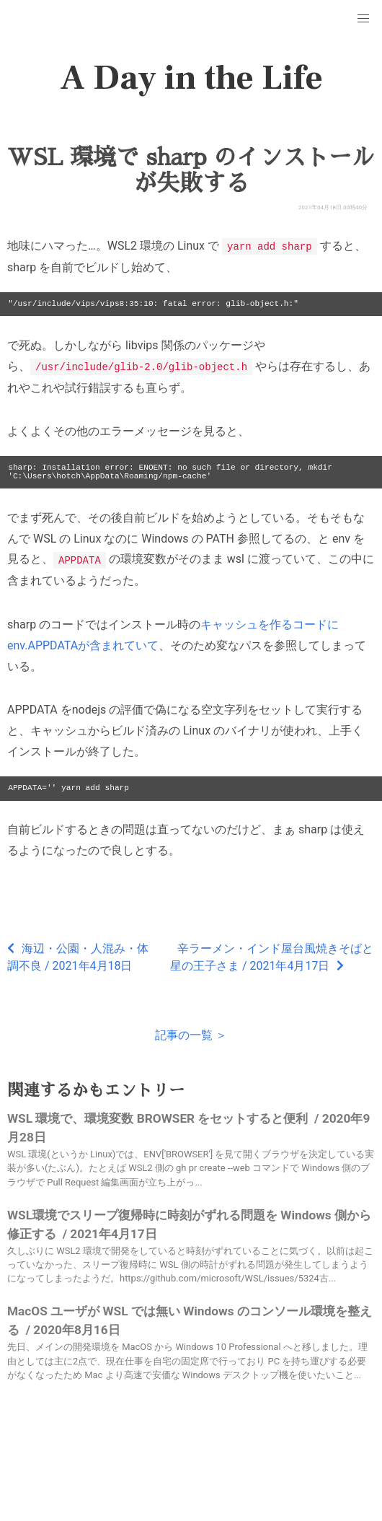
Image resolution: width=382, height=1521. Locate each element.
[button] (363, 19)
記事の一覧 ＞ (191, 1033)
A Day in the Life (191, 78)
